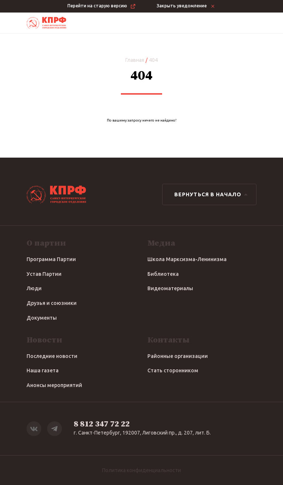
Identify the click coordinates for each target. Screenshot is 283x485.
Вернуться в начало (212, 194)
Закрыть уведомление (186, 6)
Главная (134, 60)
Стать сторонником (172, 370)
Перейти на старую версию (101, 6)
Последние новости (52, 356)
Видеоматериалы (170, 288)
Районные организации (177, 356)
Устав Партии (44, 274)
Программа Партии (51, 259)
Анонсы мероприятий (54, 385)
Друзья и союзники (52, 303)
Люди (34, 288)
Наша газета (43, 370)
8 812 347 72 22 (102, 424)
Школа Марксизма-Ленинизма (187, 259)
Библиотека (163, 274)
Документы (42, 318)
